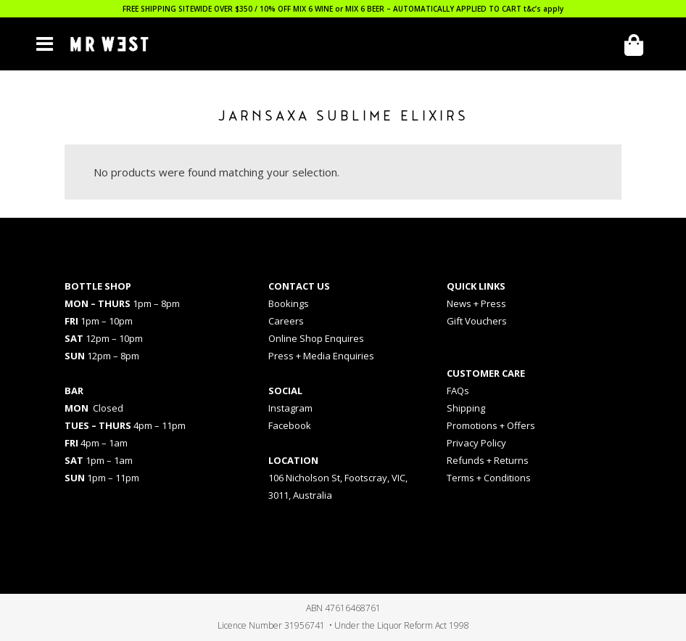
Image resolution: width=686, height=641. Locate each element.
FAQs (458, 390)
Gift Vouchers (477, 320)
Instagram (290, 408)
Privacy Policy (476, 442)
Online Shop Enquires (316, 338)
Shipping (466, 408)
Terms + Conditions (489, 477)
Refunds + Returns (488, 460)
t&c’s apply (543, 9)
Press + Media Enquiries (321, 355)
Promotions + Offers (491, 425)
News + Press (476, 303)
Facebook (289, 425)
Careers (286, 320)
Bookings (288, 303)
